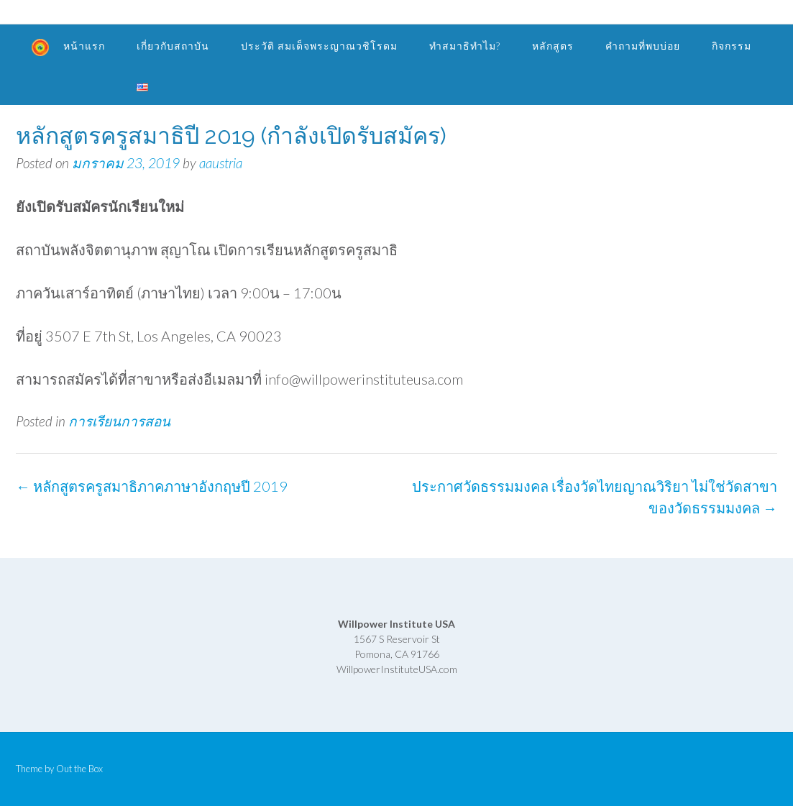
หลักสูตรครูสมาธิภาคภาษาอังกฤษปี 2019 (152, 486)
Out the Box (79, 768)
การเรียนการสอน (119, 421)
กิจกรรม (731, 46)
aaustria (220, 163)
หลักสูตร (553, 46)
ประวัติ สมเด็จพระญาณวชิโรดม (319, 46)
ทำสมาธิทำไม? (464, 46)
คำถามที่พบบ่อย (642, 46)
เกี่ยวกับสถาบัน (173, 46)
